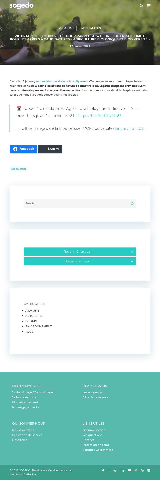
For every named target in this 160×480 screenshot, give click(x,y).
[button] (148, 5)
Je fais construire (24, 397)
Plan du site (38, 470)
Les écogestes (92, 392)
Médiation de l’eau (95, 445)
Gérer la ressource (95, 397)
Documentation (93, 430)
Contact (88, 440)
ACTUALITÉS (91, 28)
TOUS (29, 331)
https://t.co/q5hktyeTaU (99, 115)
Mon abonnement (25, 402)
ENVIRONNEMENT (38, 326)
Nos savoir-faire (23, 430)
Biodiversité (19, 168)
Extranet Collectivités (97, 449)
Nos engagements (25, 407)
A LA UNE (67, 28)
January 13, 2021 (130, 128)
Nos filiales (19, 440)
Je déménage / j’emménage (32, 392)
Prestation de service (27, 435)
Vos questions (92, 435)
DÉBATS (31, 321)
